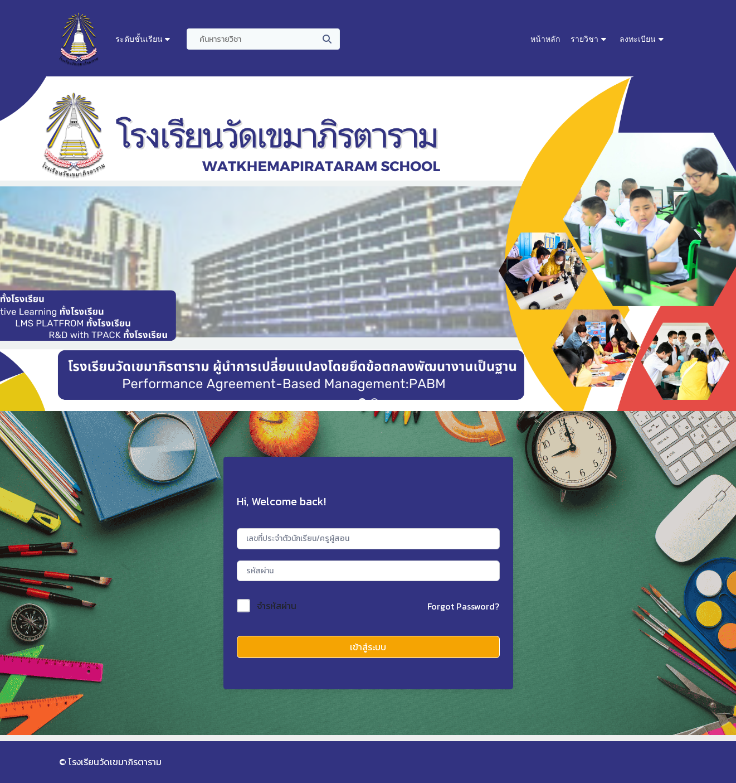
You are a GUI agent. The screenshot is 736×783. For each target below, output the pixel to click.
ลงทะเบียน (638, 39)
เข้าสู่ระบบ (368, 647)
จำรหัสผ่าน (276, 605)
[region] (368, 243)
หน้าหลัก (545, 39)
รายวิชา (584, 39)
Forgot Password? (463, 606)
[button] (362, 402)
